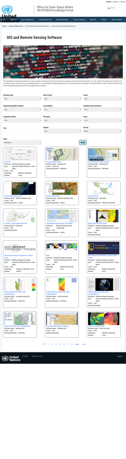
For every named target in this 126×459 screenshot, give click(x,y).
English (108, 2)
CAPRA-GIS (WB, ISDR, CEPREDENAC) (17, 326)
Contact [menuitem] (25, 357)
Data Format (47, 95)
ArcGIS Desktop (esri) (53, 162)
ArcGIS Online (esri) (53, 196)
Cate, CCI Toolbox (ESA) (96, 326)
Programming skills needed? (13, 106)
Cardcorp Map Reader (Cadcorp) (57, 326)
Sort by (85, 127)
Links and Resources (16, 26)
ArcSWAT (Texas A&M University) (15, 224)
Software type (8, 95)
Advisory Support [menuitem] (79, 19)
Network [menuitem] (93, 19)
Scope (85, 95)
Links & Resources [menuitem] (45, 19)
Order (5, 139)
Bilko (48, 255)
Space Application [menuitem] (27, 19)
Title (5, 128)
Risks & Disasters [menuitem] (62, 19)
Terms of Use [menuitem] (37, 357)
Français (122, 2)
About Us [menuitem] (13, 19)
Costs (85, 117)
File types (46, 117)
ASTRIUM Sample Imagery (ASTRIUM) (59, 224)
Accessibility (47, 106)
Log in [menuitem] (119, 357)
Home (4, 26)
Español (115, 2)
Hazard (45, 127)
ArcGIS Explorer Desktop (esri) (98, 162)
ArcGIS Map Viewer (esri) (13, 196)
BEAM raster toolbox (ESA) (97, 224)
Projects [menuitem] (104, 19)
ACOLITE (7, 162)
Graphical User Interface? (92, 106)
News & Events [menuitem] (117, 19)
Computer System (9, 117)
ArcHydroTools (93, 196)
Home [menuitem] (3, 19)
